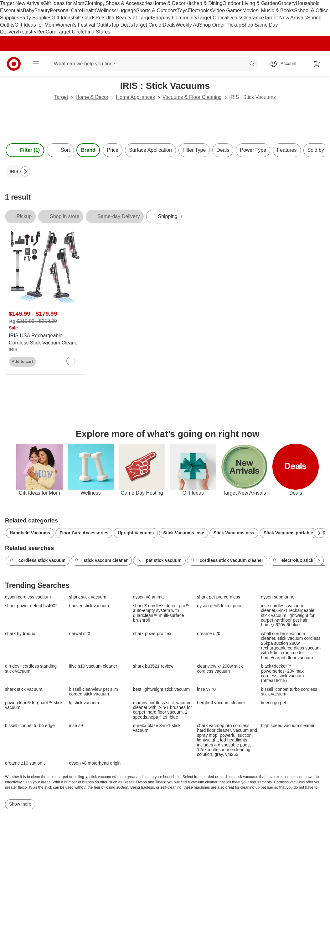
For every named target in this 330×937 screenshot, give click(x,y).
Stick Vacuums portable (288, 532)
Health (89, 10)
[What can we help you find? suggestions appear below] (154, 64)
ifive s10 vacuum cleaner (93, 666)
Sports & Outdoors (157, 10)
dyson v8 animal (149, 597)
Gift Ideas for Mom (64, 3)
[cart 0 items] (317, 64)
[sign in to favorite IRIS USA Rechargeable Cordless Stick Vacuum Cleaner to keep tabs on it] (70, 361)
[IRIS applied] (18, 171)
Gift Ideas (62, 17)
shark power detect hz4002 (31, 605)
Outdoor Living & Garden (250, 3)
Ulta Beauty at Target (129, 17)
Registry (27, 31)
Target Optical (212, 17)
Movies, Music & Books (268, 10)
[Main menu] (36, 64)
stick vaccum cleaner (101, 561)
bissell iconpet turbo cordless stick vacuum (289, 691)
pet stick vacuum (159, 561)
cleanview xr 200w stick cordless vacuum (220, 668)
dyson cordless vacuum (28, 597)
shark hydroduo (20, 633)
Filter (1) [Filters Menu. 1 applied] (25, 150)
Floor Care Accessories (83, 532)
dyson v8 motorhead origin (95, 763)
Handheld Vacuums (30, 532)
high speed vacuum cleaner (288, 725)
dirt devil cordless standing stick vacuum (31, 668)
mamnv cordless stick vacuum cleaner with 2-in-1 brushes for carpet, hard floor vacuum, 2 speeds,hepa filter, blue (162, 710)
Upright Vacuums (136, 532)
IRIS (13, 349)
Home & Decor (168, 3)
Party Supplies (35, 17)
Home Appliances (135, 97)
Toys (182, 10)
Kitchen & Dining (203, 3)
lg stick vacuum (84, 702)
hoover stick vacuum (89, 605)
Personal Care (66, 10)
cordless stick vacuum (37, 561)
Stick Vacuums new (234, 532)
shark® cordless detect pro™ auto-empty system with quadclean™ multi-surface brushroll (161, 613)
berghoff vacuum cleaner (221, 702)
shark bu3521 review (153, 666)
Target (61, 97)
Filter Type (194, 150)
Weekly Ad (187, 25)
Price (112, 150)
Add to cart (22, 361)
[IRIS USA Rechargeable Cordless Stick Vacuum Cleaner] (45, 339)
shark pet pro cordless (218, 597)
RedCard (46, 31)
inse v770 (206, 689)
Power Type (253, 150)
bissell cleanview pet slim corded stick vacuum (93, 691)
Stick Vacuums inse (183, 532)
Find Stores (97, 31)
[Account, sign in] (285, 64)
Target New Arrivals (21, 3)
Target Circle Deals (154, 25)
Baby (28, 10)
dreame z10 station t (25, 763)
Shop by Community (174, 17)
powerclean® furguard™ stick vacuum (34, 705)
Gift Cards (84, 17)
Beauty (42, 10)
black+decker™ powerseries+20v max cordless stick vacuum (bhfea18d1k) (282, 673)
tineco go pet (273, 702)
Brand (88, 150)
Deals (234, 17)
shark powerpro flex (152, 633)
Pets (100, 17)
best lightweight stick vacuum (161, 689)
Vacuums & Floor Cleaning (192, 97)
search (252, 64)
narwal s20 (79, 633)
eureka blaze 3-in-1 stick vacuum (157, 728)
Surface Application (150, 150)
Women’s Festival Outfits (83, 25)
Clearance (252, 17)
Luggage (126, 10)
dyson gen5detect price (219, 605)
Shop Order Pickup (220, 25)
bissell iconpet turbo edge (30, 725)
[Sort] (60, 150)
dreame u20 (208, 633)
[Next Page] (25, 171)
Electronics (200, 10)
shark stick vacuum (87, 597)
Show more (20, 804)
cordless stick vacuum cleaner (227, 561)
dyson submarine (278, 597)
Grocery (287, 3)
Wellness (106, 10)
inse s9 (76, 725)
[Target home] (13, 63)
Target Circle (71, 31)
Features (286, 150)
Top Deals (122, 25)
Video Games (227, 10)
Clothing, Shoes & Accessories (118, 3)
